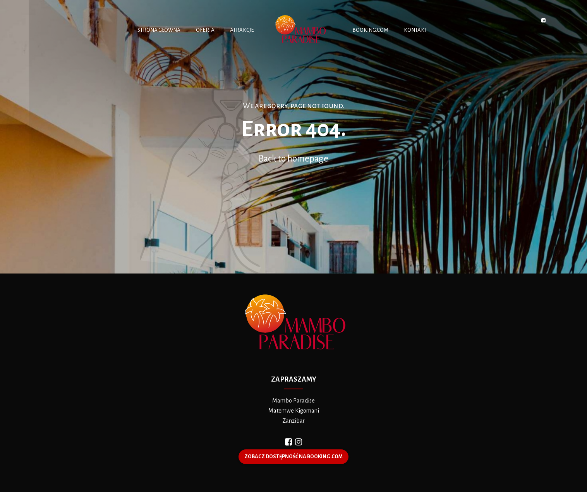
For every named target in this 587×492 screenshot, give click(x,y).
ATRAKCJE (242, 30)
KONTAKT (415, 30)
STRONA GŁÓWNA (158, 30)
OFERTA (205, 30)
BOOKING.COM (370, 30)
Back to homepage (293, 158)
